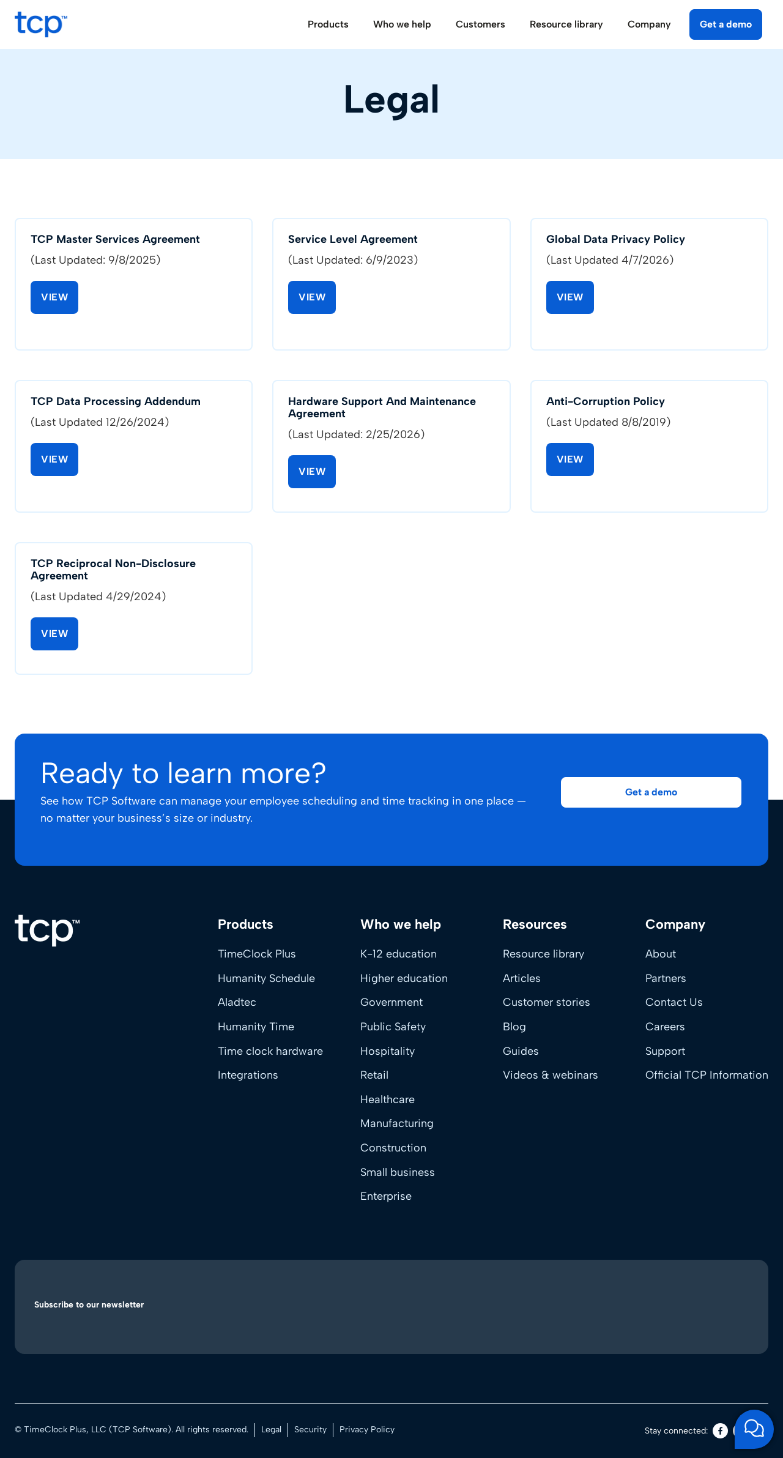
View (54, 299)
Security (310, 1429)
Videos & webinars (550, 1075)
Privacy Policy (367, 1429)
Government (391, 1002)
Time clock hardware (270, 1051)
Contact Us (674, 1002)
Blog (514, 1026)
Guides (521, 1051)
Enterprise (386, 1196)
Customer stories (546, 1002)
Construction (393, 1148)
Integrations (248, 1075)
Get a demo (726, 24)
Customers (480, 24)
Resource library (543, 954)
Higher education (404, 978)
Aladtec (237, 1002)
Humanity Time (256, 1026)
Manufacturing (397, 1123)
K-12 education (398, 954)
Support (665, 1051)
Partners (665, 978)
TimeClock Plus (257, 954)
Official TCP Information (706, 1075)
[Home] (47, 931)
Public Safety (393, 1026)
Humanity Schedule (266, 978)
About (660, 954)
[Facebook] (720, 1430)
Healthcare (387, 1099)
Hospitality (387, 1051)
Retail (374, 1075)
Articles (522, 978)
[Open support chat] (754, 1429)
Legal (271, 1429)
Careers (665, 1026)
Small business (397, 1172)
